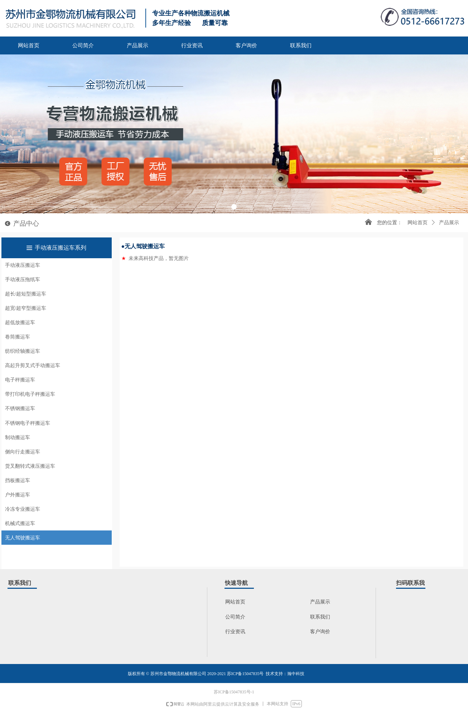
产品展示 (449, 222)
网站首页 (417, 222)
